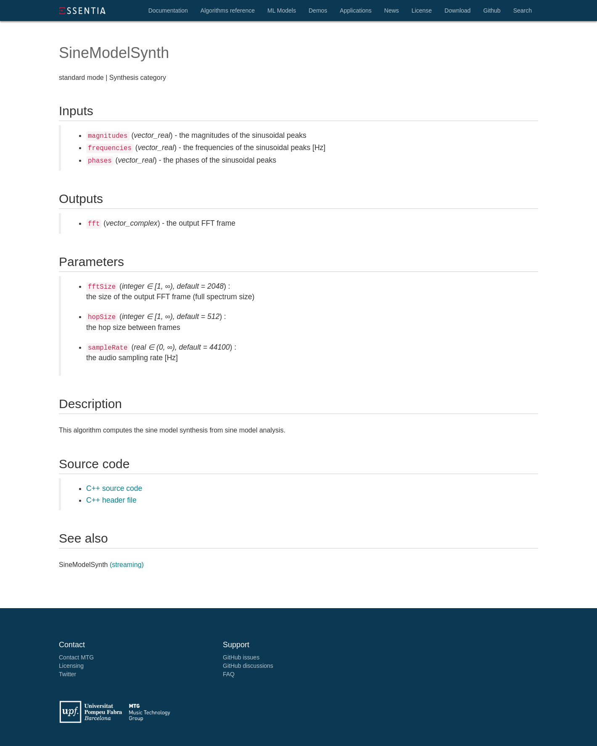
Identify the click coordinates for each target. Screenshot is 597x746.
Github (491, 10)
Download (457, 10)
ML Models (281, 10)
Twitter (67, 674)
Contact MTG (76, 657)
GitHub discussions (248, 665)
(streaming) (127, 564)
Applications (356, 10)
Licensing (71, 665)
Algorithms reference (228, 10)
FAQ (229, 674)
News (391, 10)
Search (522, 10)
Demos (318, 10)
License (422, 10)
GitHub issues (241, 657)
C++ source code (114, 488)
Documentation (168, 10)
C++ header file (111, 500)
